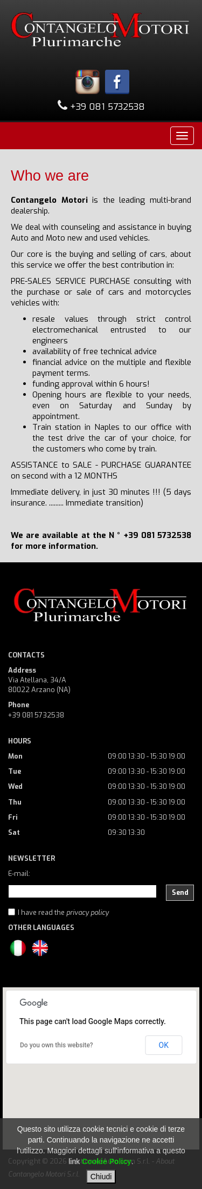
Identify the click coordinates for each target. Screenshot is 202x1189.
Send (180, 892)
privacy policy (87, 912)
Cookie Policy (106, 1161)
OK (164, 1045)
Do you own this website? (56, 1045)
